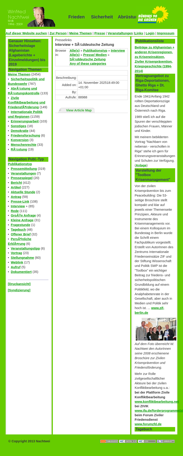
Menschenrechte (23, 144)
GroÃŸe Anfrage (23, 215)
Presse (99, 33)
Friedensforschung (25, 135)
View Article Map (79, 110)
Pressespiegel (22, 178)
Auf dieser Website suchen (26, 33)
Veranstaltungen (120, 33)
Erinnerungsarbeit (25, 121)
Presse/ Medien (95, 55)
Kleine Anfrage (22, 220)
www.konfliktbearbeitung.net (157, 401)
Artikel (16, 187)
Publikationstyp (20, 164)
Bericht (16, 182)
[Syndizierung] (19, 290)
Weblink (17, 262)
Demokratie (19, 131)
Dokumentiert (21, 272)
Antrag (16, 197)
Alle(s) (75, 50)
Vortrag (16, 253)
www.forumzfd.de (148, 424)
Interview (18, 206)
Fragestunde (20, 225)
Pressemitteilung (24, 168)
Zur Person (58, 33)
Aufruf (15, 267)
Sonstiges (18, 126)
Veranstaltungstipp (25, 248)
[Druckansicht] (19, 284)
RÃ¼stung (19, 149)
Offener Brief (21, 234)
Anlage (141, 165)
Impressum (165, 33)
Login (150, 33)
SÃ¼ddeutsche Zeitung (88, 59)
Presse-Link (20, 201)
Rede (15, 211)
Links (139, 33)
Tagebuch (18, 229)
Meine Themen (80, 33)
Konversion (20, 140)
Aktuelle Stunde (23, 192)
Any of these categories (88, 63)
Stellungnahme (22, 257)
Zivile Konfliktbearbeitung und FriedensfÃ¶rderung (26, 102)
